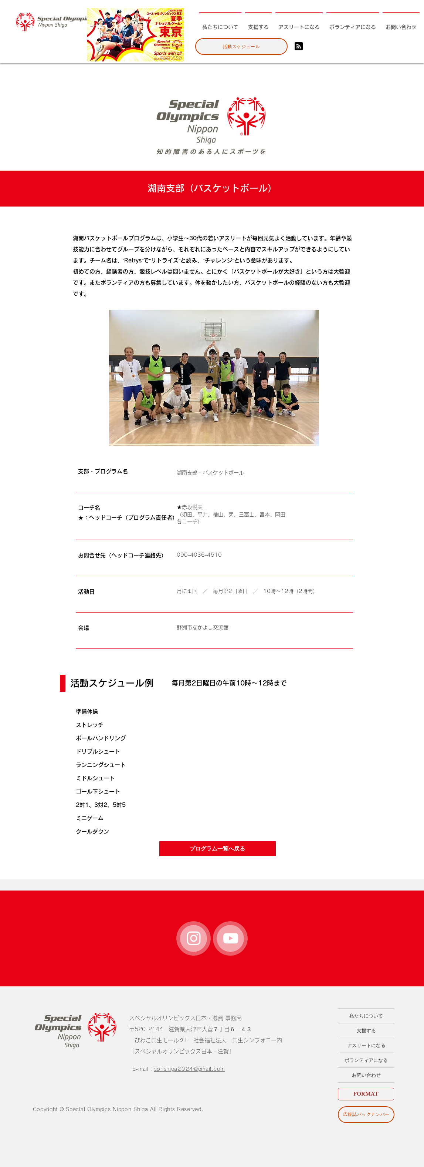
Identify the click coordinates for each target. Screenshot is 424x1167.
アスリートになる (366, 1045)
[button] (214, 378)
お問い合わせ (366, 1075)
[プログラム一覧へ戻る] (217, 848)
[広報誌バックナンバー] (366, 1114)
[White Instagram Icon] (193, 938)
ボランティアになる (366, 1060)
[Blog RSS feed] (299, 46)
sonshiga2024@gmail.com (189, 1069)
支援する (366, 1030)
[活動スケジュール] (241, 46)
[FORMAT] (366, 1094)
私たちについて (366, 1016)
